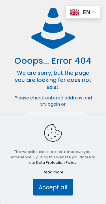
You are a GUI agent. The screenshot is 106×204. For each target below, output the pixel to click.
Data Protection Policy (56, 162)
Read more (53, 172)
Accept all (53, 187)
